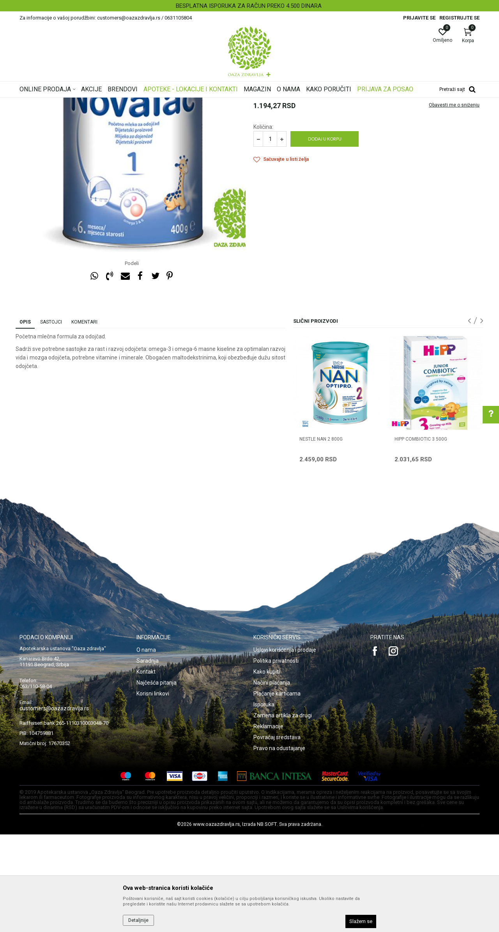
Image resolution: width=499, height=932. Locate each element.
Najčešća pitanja (156, 780)
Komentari (84, 419)
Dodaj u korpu (325, 236)
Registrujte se (459, 18)
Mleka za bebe (199, 102)
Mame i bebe (128, 102)
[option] (249, 6)
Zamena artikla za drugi (282, 813)
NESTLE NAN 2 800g (321, 536)
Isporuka (263, 802)
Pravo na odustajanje (279, 846)
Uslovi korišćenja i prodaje (284, 747)
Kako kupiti (266, 769)
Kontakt (146, 769)
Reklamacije (268, 824)
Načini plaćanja (271, 780)
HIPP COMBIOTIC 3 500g (421, 536)
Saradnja (147, 758)
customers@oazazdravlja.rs (54, 806)
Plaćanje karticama (277, 791)
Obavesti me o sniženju (454, 202)
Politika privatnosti (276, 758)
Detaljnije (138, 920)
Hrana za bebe (162, 102)
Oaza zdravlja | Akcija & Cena (51, 102)
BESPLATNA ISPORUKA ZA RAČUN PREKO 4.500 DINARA (249, 5)
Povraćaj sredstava (277, 835)
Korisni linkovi (152, 791)
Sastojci (51, 419)
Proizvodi (98, 102)
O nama (146, 747)
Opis (25, 419)
